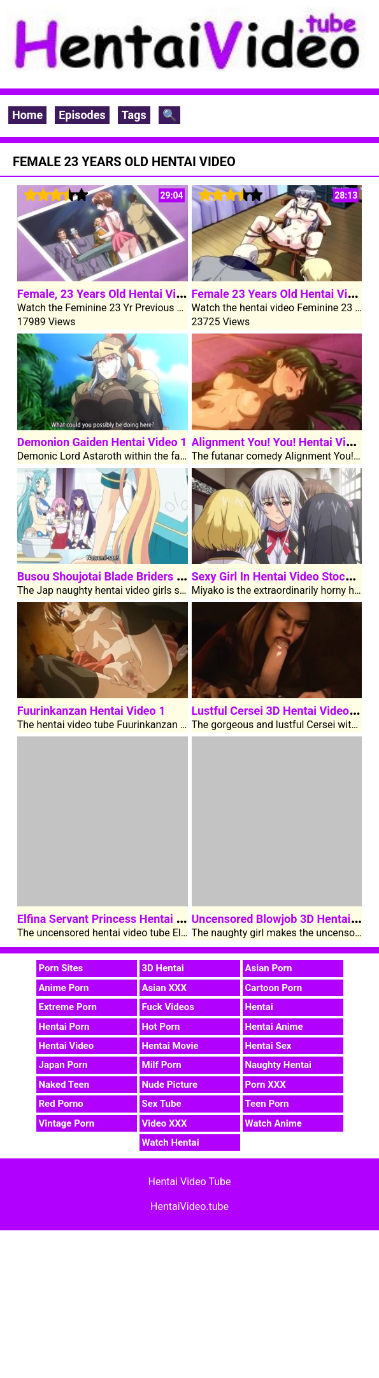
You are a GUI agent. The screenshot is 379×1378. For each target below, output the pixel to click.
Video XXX (164, 1123)
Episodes (82, 115)
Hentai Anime (274, 1026)
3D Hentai (163, 968)
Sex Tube (162, 1103)
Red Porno (61, 1103)
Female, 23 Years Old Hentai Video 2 (110, 293)
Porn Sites (61, 968)
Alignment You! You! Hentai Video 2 (283, 442)
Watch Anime (273, 1123)
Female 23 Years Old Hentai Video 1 (284, 293)
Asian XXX (164, 988)
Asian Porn (268, 968)
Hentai (259, 1007)
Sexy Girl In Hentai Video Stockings (282, 576)
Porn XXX (265, 1084)
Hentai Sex (268, 1045)
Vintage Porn (67, 1123)
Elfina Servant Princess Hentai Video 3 (116, 918)
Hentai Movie (170, 1045)
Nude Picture (170, 1084)
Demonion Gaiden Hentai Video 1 (102, 442)
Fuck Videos (168, 1007)
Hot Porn (161, 1026)
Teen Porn (267, 1103)
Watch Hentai (170, 1142)
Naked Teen (64, 1084)
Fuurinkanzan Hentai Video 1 (91, 710)
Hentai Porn (64, 1026)
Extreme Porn (68, 1007)
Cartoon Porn (274, 988)
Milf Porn (162, 1065)
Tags (134, 115)
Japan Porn (63, 1065)
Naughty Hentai (278, 1065)
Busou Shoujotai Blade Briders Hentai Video (130, 576)
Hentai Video (66, 1045)
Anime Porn (64, 988)
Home (27, 115)
